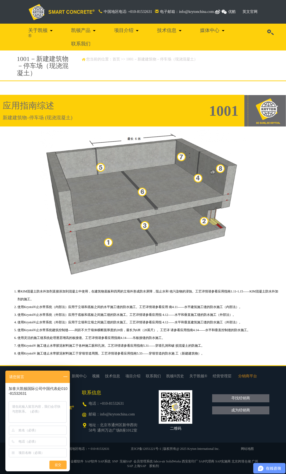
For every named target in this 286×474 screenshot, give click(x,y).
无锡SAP (126, 461)
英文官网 (250, 12)
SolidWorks (173, 461)
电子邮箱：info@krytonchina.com (184, 12)
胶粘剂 (154, 466)
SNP (115, 461)
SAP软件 (91, 461)
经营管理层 (222, 376)
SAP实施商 (223, 461)
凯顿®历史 (175, 376)
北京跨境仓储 (241, 461)
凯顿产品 (80, 30)
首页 (116, 59)
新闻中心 (79, 376)
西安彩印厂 (190, 461)
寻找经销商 (240, 398)
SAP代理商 (206, 461)
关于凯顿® (38, 33)
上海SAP (140, 466)
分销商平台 (247, 376)
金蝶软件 (77, 461)
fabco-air (159, 461)
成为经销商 (240, 410)
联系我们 (80, 43)
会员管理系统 (143, 461)
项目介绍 (123, 30)
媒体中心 (209, 30)
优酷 (232, 12)
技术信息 (166, 30)
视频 (96, 376)
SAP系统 (104, 461)
